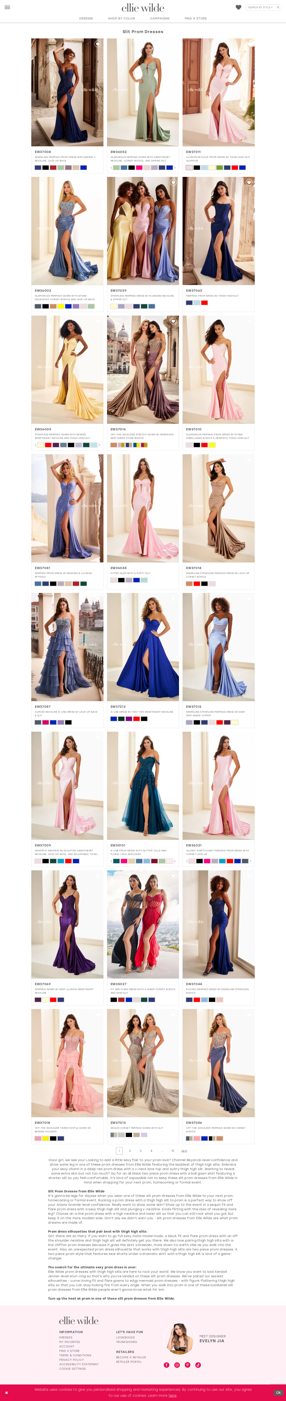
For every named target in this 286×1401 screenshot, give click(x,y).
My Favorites (69, 1342)
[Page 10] (173, 1151)
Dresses (65, 1337)
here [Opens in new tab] (173, 1396)
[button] (7, 7)
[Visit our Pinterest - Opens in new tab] (188, 1365)
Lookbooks (125, 1337)
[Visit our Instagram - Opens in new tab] (177, 1365)
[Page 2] (130, 1151)
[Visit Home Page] (143, 7)
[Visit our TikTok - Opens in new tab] (198, 1365)
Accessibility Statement (79, 1364)
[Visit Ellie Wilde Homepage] (78, 1320)
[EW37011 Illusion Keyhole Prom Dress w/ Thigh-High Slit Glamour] (219, 92)
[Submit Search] (278, 7)
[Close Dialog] (6, 1393)
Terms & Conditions (75, 1355)
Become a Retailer (131, 1357)
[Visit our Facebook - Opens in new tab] (167, 1365)
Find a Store (69, 1351)
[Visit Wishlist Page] (238, 7)
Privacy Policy (71, 1359)
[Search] (264, 7)
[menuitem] (7, 7)
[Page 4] (151, 1151)
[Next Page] (184, 1151)
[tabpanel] (116, 167)
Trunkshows (126, 1342)
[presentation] (67, 92)
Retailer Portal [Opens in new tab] (129, 1361)
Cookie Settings (72, 1368)
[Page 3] (140, 1151)
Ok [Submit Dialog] (278, 1393)
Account (66, 1346)
